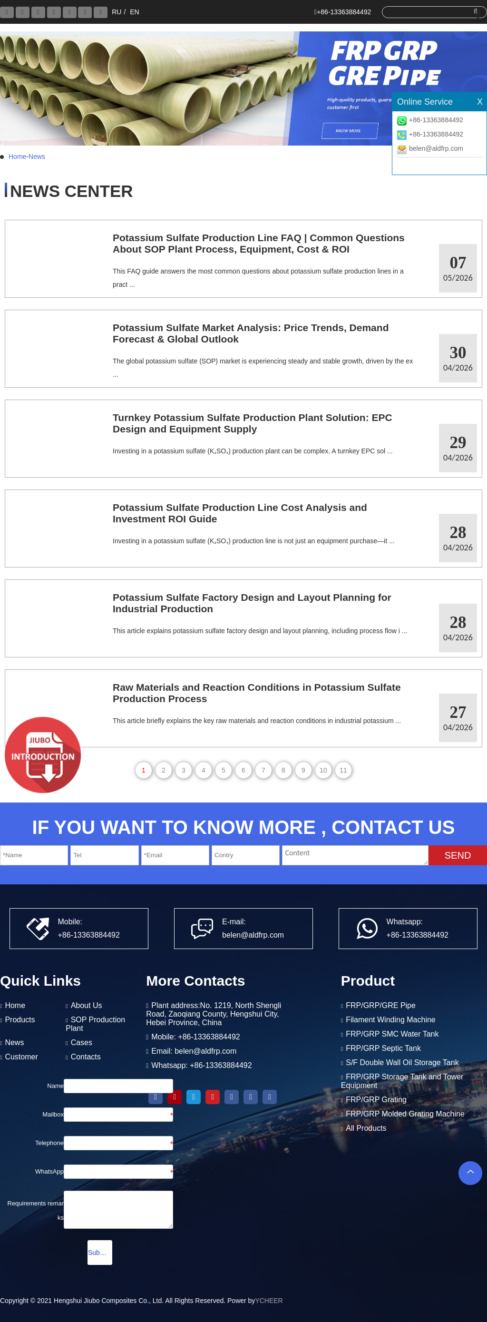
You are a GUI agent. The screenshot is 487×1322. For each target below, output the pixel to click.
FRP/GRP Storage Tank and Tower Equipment (402, 1081)
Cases (81, 1042)
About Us (86, 1005)
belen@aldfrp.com (436, 148)
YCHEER (268, 1300)
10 (323, 770)
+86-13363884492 (436, 120)
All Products (366, 1128)
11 (343, 770)
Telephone (49, 1142)
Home (17, 156)
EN (134, 12)
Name (55, 1085)
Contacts (86, 1057)
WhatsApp (49, 1171)
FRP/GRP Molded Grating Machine (405, 1114)
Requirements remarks (36, 1210)
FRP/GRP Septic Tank (383, 1048)
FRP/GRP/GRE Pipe (381, 1005)
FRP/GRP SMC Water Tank (392, 1034)
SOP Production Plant (95, 1024)
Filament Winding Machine (391, 1020)
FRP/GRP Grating (376, 1100)
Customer (21, 1057)
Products (20, 1020)
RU (116, 12)
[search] (432, 12)
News (37, 156)
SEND (458, 855)
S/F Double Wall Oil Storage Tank (402, 1062)
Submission (100, 1252)
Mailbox (53, 1114)
